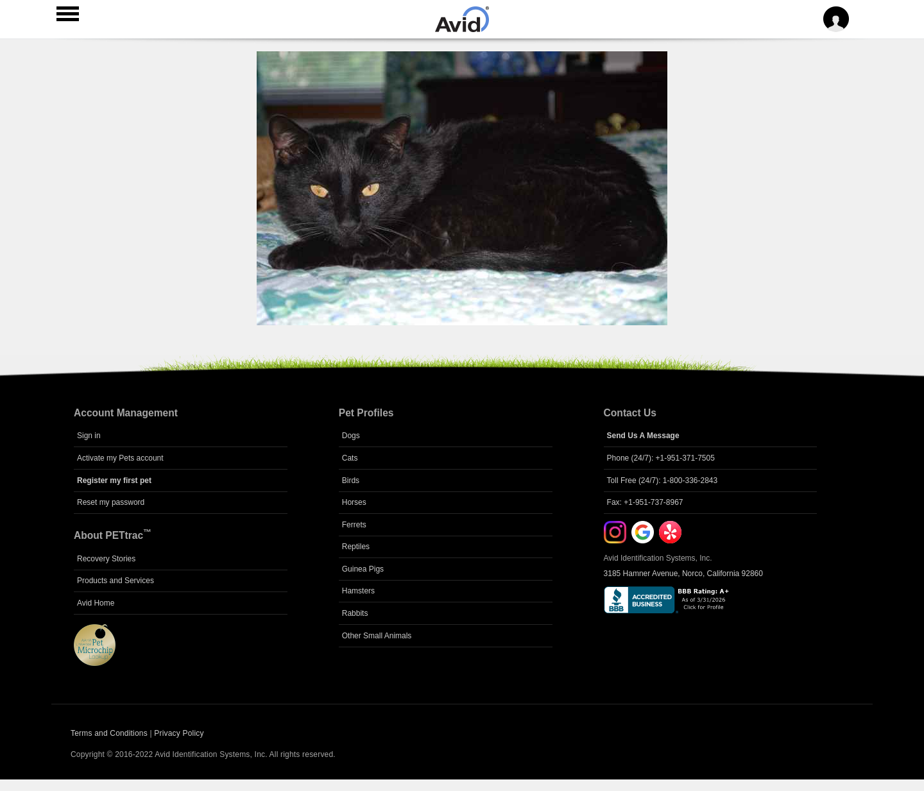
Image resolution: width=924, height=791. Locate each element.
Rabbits (355, 613)
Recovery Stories (106, 558)
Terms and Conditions (109, 733)
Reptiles (356, 546)
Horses (354, 502)
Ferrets (354, 524)
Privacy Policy (178, 733)
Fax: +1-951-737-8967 (645, 502)
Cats (350, 458)
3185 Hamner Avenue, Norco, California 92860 (683, 573)
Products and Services (115, 580)
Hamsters (358, 590)
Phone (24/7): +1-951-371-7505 (661, 458)
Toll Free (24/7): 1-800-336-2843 (662, 480)
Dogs (351, 435)
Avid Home (95, 603)
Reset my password (110, 502)
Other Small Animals (377, 635)
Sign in (89, 435)
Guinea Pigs (363, 569)
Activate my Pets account (120, 458)
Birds (350, 480)
